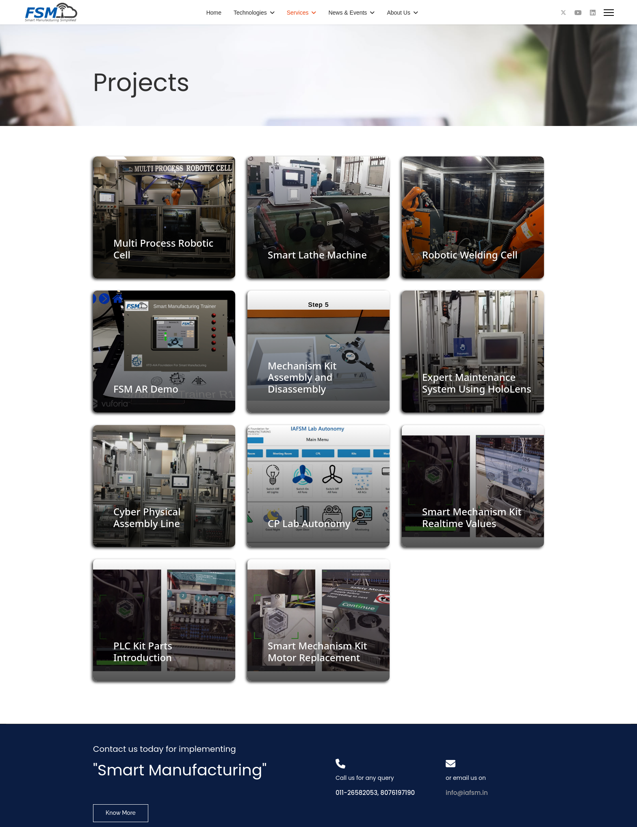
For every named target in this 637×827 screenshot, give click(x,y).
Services (298, 12)
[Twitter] (563, 12)
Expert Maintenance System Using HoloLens (476, 382)
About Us (398, 12)
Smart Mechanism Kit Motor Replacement (317, 651)
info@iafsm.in (467, 792)
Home (213, 12)
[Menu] (609, 12)
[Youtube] (578, 12)
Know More (121, 813)
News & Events (347, 12)
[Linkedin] (593, 12)
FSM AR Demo (145, 388)
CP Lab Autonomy (309, 523)
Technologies (250, 12)
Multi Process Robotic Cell (163, 248)
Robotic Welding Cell (470, 254)
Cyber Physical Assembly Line (146, 517)
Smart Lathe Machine (317, 254)
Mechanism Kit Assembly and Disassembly (302, 377)
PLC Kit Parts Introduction (142, 651)
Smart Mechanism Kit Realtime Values (472, 517)
